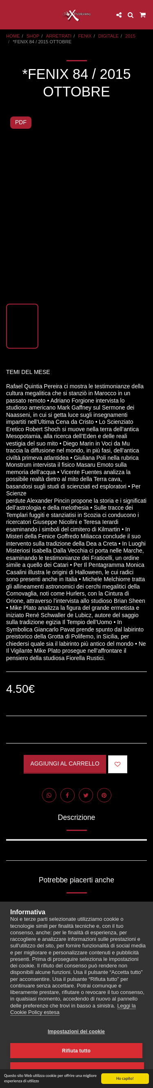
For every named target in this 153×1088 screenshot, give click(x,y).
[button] (9, 14)
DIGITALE (108, 36)
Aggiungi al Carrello (65, 763)
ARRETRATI (59, 36)
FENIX (85, 36)
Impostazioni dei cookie (76, 1031)
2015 (130, 36)
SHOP (33, 36)
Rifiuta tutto (76, 1051)
